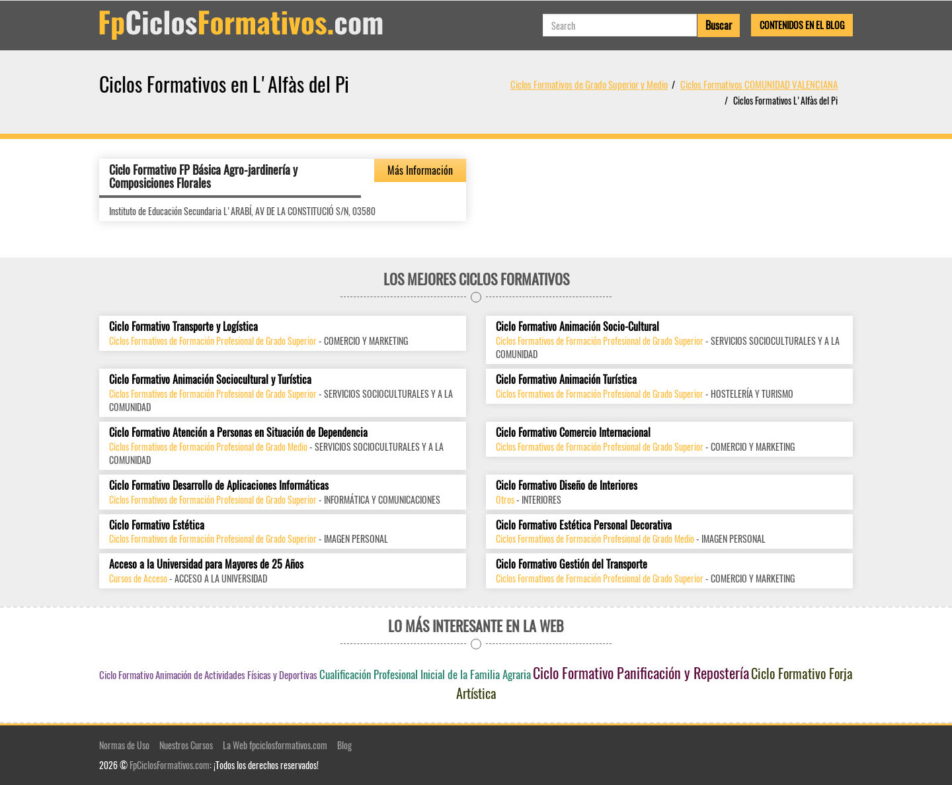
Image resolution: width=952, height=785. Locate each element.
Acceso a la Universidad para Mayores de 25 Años (206, 564)
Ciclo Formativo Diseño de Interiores (566, 485)
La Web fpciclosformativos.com (275, 745)
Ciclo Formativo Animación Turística (566, 379)
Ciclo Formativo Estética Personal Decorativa (584, 525)
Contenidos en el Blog (802, 25)
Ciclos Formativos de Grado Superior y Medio (589, 84)
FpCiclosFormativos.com (170, 765)
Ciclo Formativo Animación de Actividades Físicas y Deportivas (208, 674)
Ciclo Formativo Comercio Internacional (573, 432)
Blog (344, 745)
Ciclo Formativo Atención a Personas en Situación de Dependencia (238, 432)
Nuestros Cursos (186, 745)
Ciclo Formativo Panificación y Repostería (641, 672)
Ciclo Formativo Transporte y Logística (183, 326)
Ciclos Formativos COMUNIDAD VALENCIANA (759, 84)
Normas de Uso (124, 745)
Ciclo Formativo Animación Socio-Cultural (577, 326)
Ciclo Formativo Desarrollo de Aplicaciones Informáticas (219, 485)
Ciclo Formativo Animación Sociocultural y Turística (210, 379)
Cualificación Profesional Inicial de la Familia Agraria (425, 674)
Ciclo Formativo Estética (156, 525)
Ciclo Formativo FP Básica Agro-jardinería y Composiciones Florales (203, 176)
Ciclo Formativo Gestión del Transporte (571, 564)
